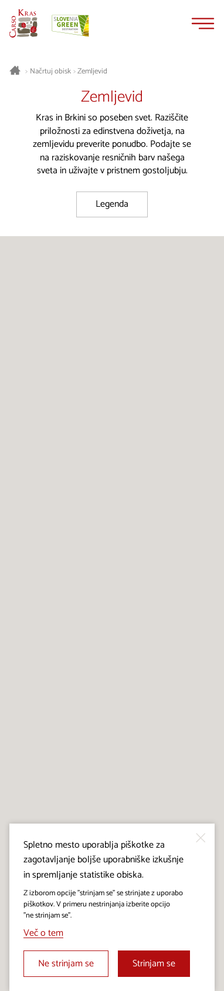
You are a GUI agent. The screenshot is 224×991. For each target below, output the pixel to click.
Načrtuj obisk (50, 72)
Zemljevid (92, 72)
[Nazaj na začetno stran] (23, 23)
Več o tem (43, 933)
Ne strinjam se (66, 964)
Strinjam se (154, 964)
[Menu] (203, 23)
